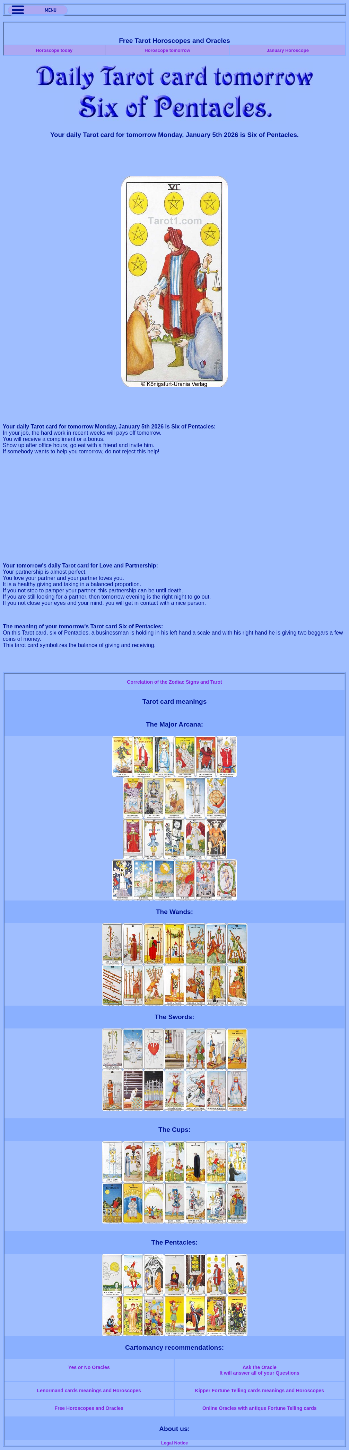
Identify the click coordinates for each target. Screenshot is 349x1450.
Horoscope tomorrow (167, 50)
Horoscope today (54, 50)
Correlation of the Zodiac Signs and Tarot (174, 682)
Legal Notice (174, 1443)
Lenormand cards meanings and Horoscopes (89, 1390)
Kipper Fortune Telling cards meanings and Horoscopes (259, 1390)
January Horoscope (288, 50)
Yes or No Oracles (89, 1367)
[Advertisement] (175, 160)
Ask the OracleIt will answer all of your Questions (259, 1370)
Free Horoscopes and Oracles (89, 1408)
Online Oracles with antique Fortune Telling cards (259, 1408)
